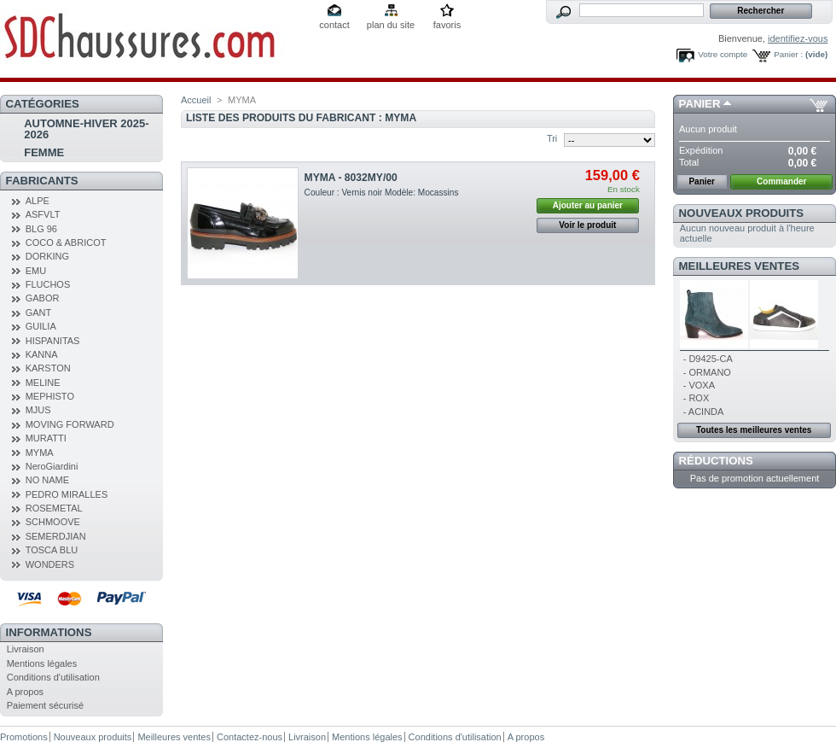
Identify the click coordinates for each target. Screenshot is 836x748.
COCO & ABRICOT (66, 242)
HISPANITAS (53, 341)
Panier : (788, 54)
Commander (781, 181)
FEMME (44, 152)
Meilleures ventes (739, 266)
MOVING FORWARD (70, 424)
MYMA (40, 452)
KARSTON (48, 368)
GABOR (43, 298)
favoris (447, 25)
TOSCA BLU (52, 550)
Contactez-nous (249, 737)
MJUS (38, 410)
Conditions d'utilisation (53, 677)
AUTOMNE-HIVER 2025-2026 (86, 129)
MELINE (43, 382)
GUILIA (41, 326)
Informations (49, 632)
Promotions (24, 737)
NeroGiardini (52, 466)
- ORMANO (707, 372)
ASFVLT (43, 214)
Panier (700, 103)
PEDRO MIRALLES (67, 494)
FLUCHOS (48, 284)
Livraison (25, 649)
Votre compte (722, 54)
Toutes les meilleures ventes (753, 430)
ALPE (37, 201)
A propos (25, 692)
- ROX (696, 398)
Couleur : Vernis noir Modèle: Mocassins (382, 192)
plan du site (391, 25)
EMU (36, 271)
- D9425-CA (708, 359)
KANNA (42, 354)
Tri (552, 138)
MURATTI (46, 438)
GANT (39, 312)
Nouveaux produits (741, 213)
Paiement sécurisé (45, 705)
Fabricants (42, 180)
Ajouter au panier (588, 205)
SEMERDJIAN (56, 536)
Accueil (196, 100)
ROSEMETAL (54, 508)
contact (334, 25)
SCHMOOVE (53, 522)
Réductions (716, 460)
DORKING (47, 256)
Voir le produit (587, 225)
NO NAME (47, 480)
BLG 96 (41, 229)
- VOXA (699, 385)
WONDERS (50, 564)
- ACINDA (703, 411)
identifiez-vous (797, 38)
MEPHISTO (50, 396)
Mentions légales (42, 663)
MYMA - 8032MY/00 (351, 178)
